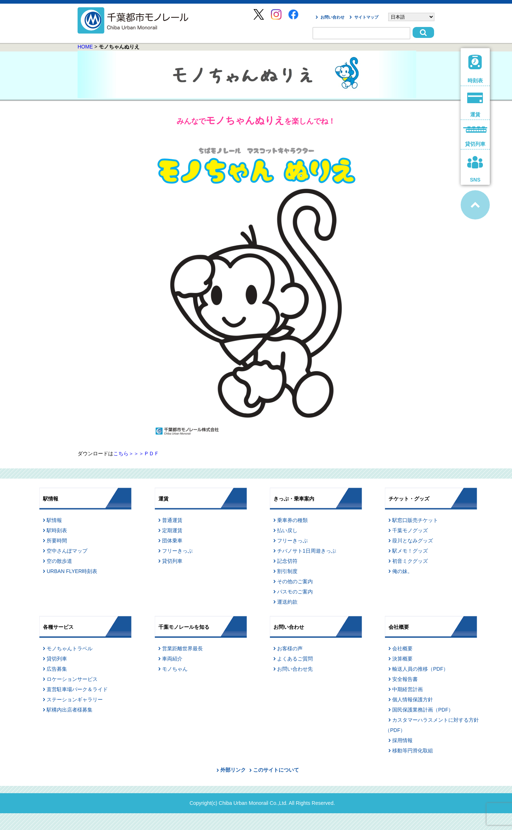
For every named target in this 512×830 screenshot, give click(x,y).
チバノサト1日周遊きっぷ (306, 551)
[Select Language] (411, 17)
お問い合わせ (332, 17)
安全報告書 (405, 679)
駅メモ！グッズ (410, 551)
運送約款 (287, 602)
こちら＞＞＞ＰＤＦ (136, 453)
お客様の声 (290, 648)
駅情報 (54, 520)
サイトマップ (366, 17)
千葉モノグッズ (410, 530)
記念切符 (287, 561)
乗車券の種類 (292, 520)
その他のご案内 (295, 581)
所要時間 (57, 540)
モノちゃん (175, 669)
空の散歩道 (59, 561)
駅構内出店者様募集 (69, 710)
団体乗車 (172, 540)
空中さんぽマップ (67, 551)
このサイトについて (276, 770)
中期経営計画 (407, 689)
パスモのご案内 (295, 592)
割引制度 (287, 571)
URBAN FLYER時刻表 (72, 571)
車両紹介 (172, 659)
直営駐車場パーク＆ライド (77, 689)
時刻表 (475, 69)
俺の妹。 (402, 571)
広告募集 (57, 669)
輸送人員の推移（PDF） (420, 669)
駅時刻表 (57, 530)
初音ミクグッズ (410, 561)
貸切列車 (172, 561)
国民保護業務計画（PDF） (422, 710)
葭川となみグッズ (412, 540)
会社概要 (402, 648)
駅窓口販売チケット (415, 520)
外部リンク (233, 770)
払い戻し (287, 530)
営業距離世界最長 (182, 648)
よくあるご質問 (295, 659)
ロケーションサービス (72, 679)
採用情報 (402, 740)
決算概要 (402, 659)
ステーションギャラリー (75, 699)
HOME (85, 47)
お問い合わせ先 (295, 669)
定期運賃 (172, 530)
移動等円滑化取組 (412, 750)
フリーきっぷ (177, 551)
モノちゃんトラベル (69, 648)
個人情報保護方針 (412, 699)
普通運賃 (172, 520)
